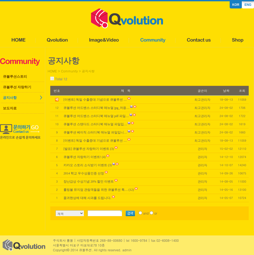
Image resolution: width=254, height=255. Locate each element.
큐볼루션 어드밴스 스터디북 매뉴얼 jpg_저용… (96, 108)
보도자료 (10, 108)
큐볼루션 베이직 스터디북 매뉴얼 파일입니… (95, 132)
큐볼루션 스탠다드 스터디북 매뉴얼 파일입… (95, 124)
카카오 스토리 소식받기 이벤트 (85, 165)
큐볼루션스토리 (15, 76)
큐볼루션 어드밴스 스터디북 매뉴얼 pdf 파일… (96, 116)
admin (126, 250)
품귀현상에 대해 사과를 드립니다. (87, 198)
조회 (242, 90)
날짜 (226, 90)
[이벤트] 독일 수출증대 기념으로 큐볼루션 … (95, 140)
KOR (235, 5)
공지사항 (10, 98)
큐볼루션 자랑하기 (17, 87)
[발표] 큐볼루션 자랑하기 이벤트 (86, 149)
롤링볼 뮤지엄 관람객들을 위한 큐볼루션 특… (96, 190)
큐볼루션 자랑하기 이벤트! (82, 157)
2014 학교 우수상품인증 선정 (84, 173)
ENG (247, 5)
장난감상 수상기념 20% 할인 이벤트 (89, 181)
